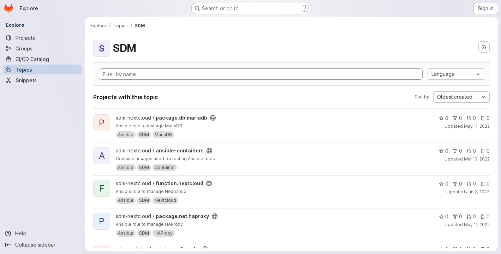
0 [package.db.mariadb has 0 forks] (457, 118)
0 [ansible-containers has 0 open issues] (485, 151)
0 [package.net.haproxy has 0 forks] (457, 216)
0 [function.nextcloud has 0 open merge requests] (471, 184)
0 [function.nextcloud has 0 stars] (443, 184)
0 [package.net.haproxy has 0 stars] (443, 216)
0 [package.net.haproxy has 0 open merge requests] (471, 216)
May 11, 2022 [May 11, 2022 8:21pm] (477, 224)
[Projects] (42, 38)
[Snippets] (42, 80)
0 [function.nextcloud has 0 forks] (457, 184)
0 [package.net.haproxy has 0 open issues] (485, 216)
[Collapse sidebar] (42, 245)
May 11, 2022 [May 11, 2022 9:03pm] (477, 126)
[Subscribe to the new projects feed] (484, 47)
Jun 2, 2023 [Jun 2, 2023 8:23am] (478, 191)
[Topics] (42, 69)
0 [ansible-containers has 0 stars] (443, 151)
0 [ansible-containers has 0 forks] (457, 151)
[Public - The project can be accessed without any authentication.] (213, 118)
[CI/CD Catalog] (42, 59)
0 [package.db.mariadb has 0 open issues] (485, 118)
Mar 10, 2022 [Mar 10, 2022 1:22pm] (477, 159)
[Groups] (42, 48)
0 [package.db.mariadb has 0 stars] (443, 118)
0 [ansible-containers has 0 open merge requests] (471, 151)
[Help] (42, 233)
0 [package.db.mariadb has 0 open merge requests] (471, 118)
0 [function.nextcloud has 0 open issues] (485, 184)
